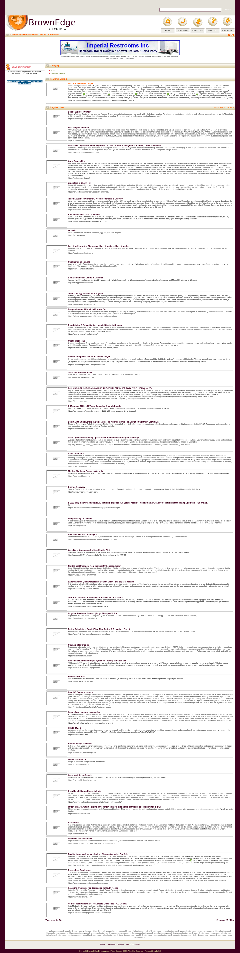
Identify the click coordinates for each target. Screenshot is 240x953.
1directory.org (138, 931)
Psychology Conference (79, 870)
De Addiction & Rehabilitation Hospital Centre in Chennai (95, 325)
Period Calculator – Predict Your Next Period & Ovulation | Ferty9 (99, 629)
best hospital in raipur (78, 128)
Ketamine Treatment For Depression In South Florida (93, 888)
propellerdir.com (71, 931)
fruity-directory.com (200, 935)
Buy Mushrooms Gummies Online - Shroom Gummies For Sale (98, 854)
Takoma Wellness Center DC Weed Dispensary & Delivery (95, 199)
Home (102, 944)
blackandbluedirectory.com (57, 933)
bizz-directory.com (223, 931)
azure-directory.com (206, 931)
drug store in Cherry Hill (79, 183)
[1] (227, 920)
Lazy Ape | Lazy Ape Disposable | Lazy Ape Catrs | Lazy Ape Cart (99, 246)
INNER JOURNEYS (77, 759)
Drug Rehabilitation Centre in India (84, 791)
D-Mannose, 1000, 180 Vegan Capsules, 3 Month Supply (94, 406)
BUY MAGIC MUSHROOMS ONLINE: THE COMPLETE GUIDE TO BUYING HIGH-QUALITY (110, 388)
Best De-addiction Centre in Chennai (85, 278)
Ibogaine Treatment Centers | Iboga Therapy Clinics (92, 613)
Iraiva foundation (76, 453)
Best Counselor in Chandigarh (82, 534)
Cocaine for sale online (79, 262)
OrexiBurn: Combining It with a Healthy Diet (89, 550)
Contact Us (135, 944)
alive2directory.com (153, 931)
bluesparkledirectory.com (120, 933)
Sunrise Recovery (76, 487)
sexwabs (72, 230)
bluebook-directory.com (100, 933)
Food (53, 70)
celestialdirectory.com (162, 933)
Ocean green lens (76, 341)
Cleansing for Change (78, 645)
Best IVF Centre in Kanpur (80, 692)
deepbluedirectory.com (92, 935)
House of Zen (74, 728)
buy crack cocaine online (80, 838)
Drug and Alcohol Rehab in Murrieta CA (87, 309)
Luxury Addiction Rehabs (80, 775)
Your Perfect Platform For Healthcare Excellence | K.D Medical (97, 904)
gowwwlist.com (85, 931)
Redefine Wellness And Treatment (84, 214)
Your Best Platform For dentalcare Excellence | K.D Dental (95, 597)
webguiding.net (112, 931)
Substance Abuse (58, 73)
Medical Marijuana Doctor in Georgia (85, 471)
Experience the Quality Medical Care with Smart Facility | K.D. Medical (101, 582)
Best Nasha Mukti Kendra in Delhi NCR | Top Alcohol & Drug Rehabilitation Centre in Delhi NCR (113, 422)
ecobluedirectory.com (162, 935)
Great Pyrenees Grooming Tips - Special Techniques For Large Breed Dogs (104, 438)
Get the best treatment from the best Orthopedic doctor (94, 566)
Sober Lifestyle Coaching (80, 744)
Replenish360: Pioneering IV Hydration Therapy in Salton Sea (97, 661)
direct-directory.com (126, 935)
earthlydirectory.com (144, 935)
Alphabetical (229, 107)
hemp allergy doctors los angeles (84, 712)
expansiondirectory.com (182, 935)
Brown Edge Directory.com (24, 34)
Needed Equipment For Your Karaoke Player (89, 357)
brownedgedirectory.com (142, 933)
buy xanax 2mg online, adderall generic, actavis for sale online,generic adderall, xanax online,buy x (115, 145)
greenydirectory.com (218, 935)
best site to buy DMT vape (80, 83)
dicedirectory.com (110, 935)
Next (232, 920)
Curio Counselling (76, 161)
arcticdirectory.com (170, 931)
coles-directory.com (201, 933)
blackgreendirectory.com (79, 933)
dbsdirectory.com (74, 935)
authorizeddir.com (56, 931)
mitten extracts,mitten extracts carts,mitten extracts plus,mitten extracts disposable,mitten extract (115, 807)
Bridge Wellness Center (79, 112)
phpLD (158, 951)
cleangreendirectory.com (182, 933)
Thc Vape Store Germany (80, 372)
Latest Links (111, 944)
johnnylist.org (98, 931)
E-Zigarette (73, 823)
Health (43, 34)
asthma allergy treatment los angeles (85, 293)
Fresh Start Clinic (76, 676)
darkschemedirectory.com (56, 935)
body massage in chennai (80, 518)
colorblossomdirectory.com (221, 933)
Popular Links (123, 944)
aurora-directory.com (188, 931)
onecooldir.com (125, 931)
